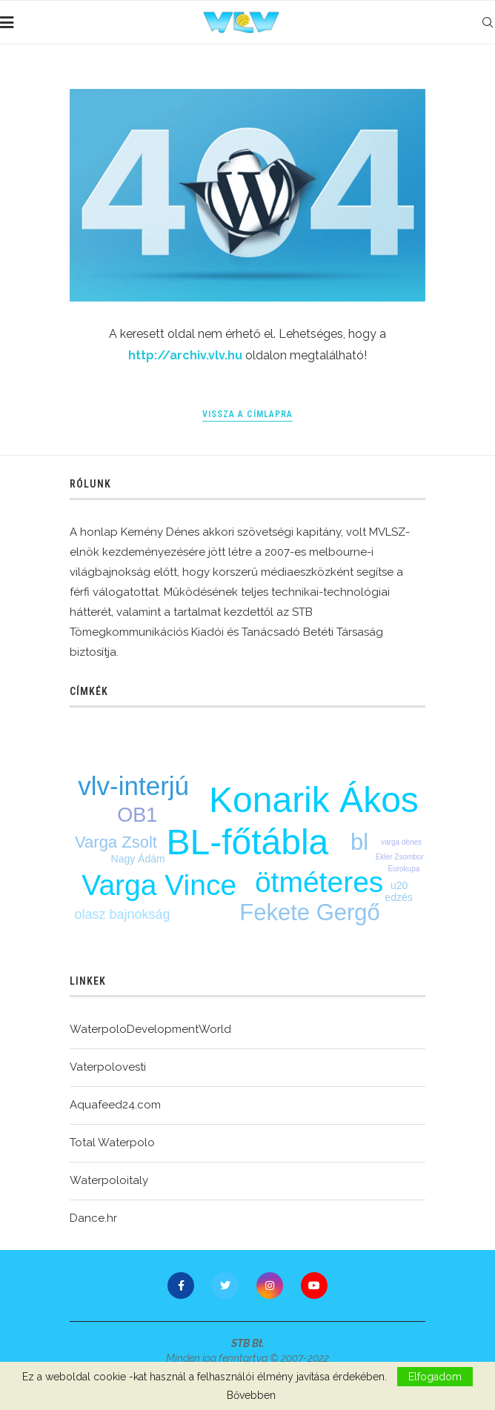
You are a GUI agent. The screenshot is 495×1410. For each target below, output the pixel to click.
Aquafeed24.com (115, 1104)
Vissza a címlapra (247, 414)
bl (359, 842)
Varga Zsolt (116, 842)
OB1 (137, 815)
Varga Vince (159, 885)
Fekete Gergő (309, 912)
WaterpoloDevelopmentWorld (150, 1029)
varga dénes (401, 842)
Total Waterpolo (112, 1142)
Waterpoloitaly (109, 1180)
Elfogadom (435, 1377)
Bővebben (251, 1395)
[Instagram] (269, 1285)
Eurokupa (403, 869)
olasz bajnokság (122, 914)
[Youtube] (314, 1285)
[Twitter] (225, 1285)
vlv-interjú (133, 785)
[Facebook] (180, 1285)
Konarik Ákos (314, 799)
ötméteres (319, 882)
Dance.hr (93, 1218)
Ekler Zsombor (400, 857)
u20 (399, 885)
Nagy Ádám (138, 859)
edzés (398, 897)
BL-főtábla (248, 842)
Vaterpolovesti (108, 1067)
